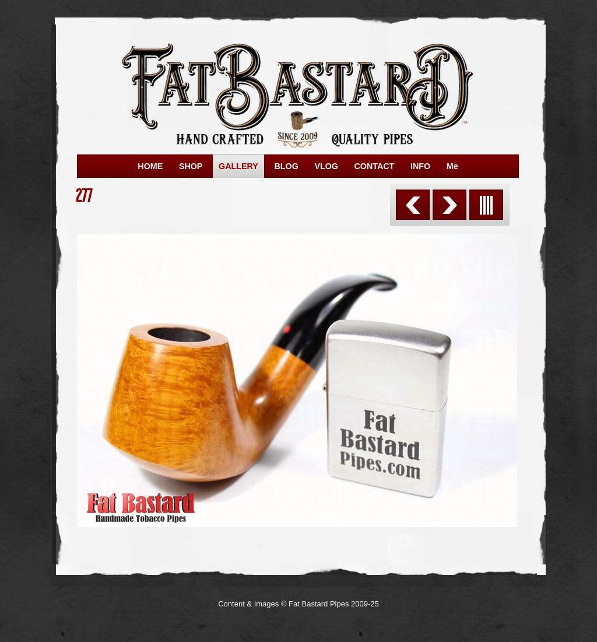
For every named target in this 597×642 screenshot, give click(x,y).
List (486, 204)
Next (449, 204)
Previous (412, 204)
